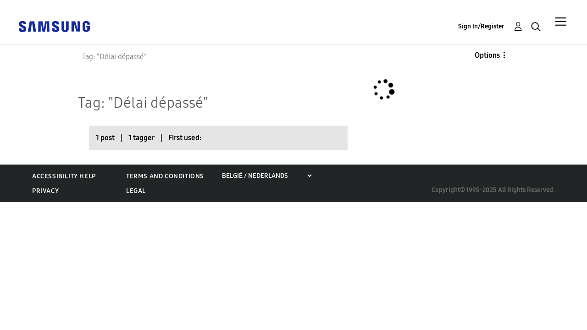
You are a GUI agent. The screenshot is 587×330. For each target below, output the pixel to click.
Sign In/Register (481, 26)
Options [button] (487, 55)
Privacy (45, 191)
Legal (136, 191)
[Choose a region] (266, 175)
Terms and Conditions (165, 176)
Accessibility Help (64, 176)
